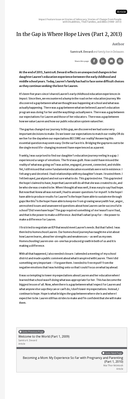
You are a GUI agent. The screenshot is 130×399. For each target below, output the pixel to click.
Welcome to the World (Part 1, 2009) (71, 337)
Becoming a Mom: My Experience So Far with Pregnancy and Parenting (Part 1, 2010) (70, 360)
